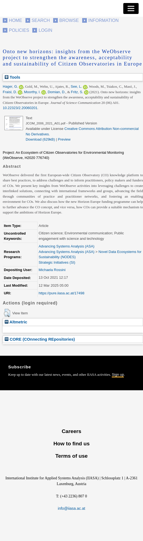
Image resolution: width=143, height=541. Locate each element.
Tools (12, 77)
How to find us (71, 443)
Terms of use (71, 456)
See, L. (76, 86)
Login (45, 30)
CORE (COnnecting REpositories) (40, 339)
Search (41, 20)
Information (103, 20)
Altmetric (16, 322)
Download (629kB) (40, 139)
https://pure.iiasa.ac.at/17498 (61, 293)
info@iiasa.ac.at (71, 508)
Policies (19, 30)
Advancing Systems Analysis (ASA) (67, 246)
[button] (7, 313)
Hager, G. (10, 86)
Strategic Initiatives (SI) (57, 262)
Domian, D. (56, 92)
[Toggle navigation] (131, 8)
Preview (64, 139)
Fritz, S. (77, 92)
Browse (69, 20)
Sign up (118, 374)
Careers (71, 431)
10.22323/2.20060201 (20, 108)
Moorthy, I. (32, 92)
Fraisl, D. (10, 92)
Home (15, 20)
